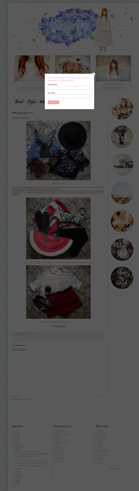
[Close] (93, 74)
